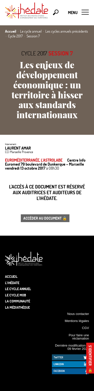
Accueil (11, 276)
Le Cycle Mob (15, 295)
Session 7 (60, 53)
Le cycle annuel (18, 288)
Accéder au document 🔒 (45, 218)
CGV (85, 328)
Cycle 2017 (34, 53)
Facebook (59, 371)
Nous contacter (78, 314)
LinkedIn (59, 364)
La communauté (17, 301)
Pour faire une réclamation (79, 336)
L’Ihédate (12, 282)
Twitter (58, 357)
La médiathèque (17, 307)
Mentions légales (77, 321)
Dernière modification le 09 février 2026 (72, 347)
